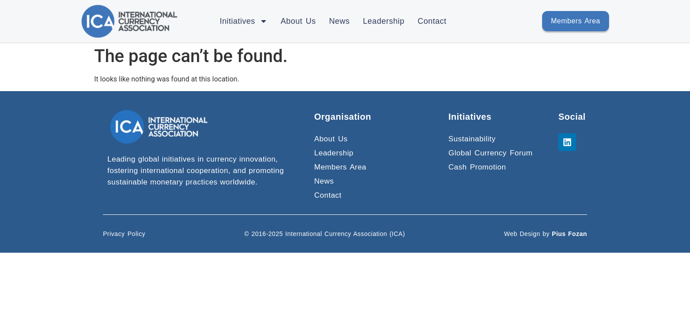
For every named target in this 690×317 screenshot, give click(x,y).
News (339, 21)
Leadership (383, 21)
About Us (298, 21)
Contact (432, 21)
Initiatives (244, 21)
